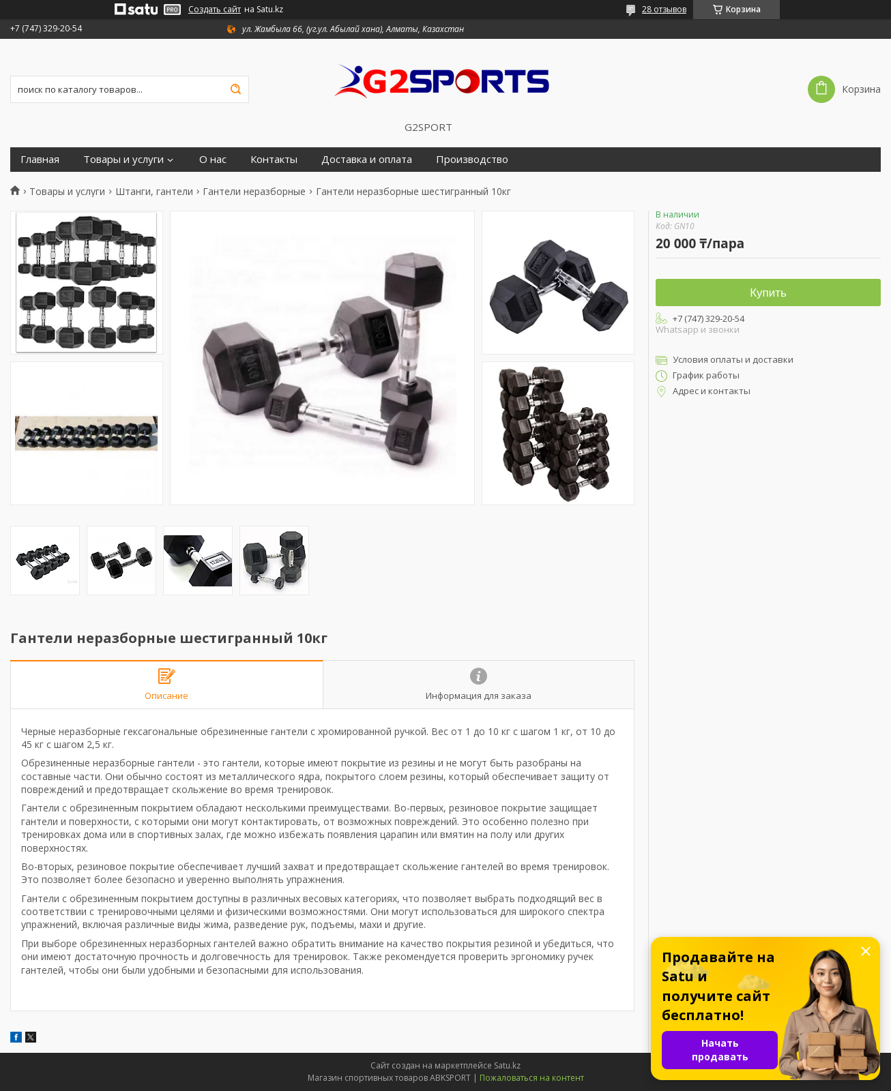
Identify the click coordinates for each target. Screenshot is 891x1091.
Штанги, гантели (154, 191)
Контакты (273, 159)
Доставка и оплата (366, 159)
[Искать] (235, 89)
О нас (213, 159)
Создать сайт (214, 9)
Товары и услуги (123, 159)
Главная (39, 159)
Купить (768, 292)
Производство (472, 159)
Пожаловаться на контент (532, 1077)
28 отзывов (664, 9)
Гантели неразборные (254, 191)
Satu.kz (507, 1065)
